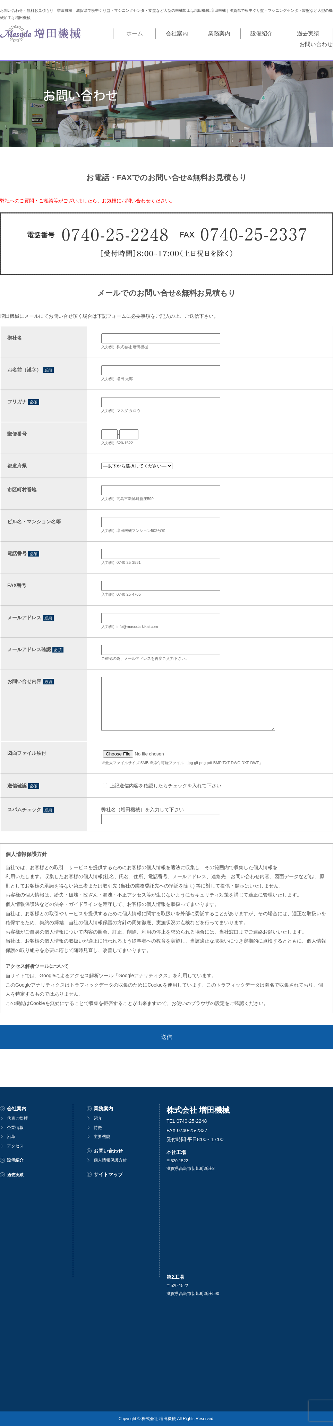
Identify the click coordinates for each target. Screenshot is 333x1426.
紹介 (98, 1118)
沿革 (11, 1136)
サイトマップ (108, 1174)
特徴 (98, 1127)
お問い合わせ (308, 33)
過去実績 (261, 33)
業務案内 (177, 33)
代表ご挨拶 (17, 1118)
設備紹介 (219, 33)
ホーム (98, 33)
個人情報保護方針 (110, 1160)
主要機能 (102, 1136)
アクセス (15, 1145)
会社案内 (134, 33)
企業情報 (15, 1127)
